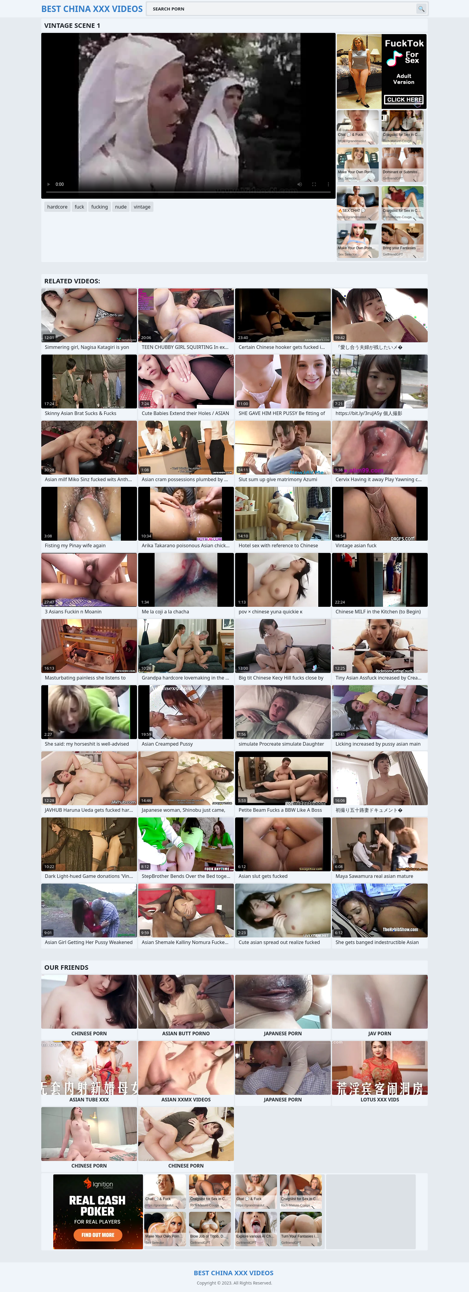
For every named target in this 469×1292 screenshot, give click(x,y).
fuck (79, 206)
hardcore (57, 206)
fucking (99, 206)
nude (121, 206)
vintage (142, 206)
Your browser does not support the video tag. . (188, 116)
